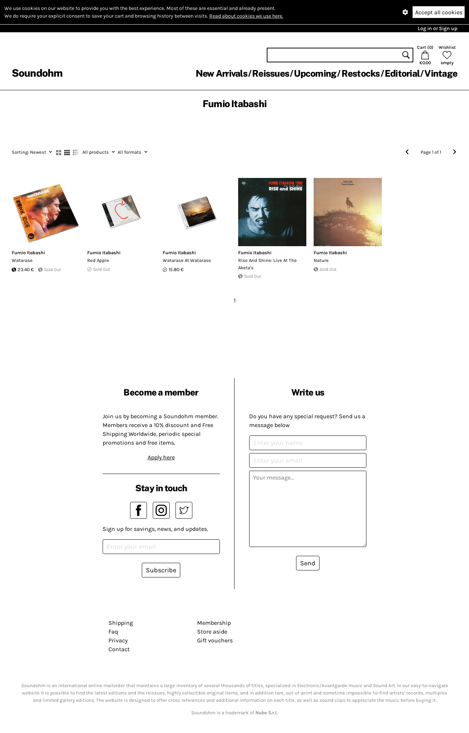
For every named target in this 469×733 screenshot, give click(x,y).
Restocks (360, 73)
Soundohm (37, 73)
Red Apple (98, 260)
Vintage (440, 73)
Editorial (402, 73)
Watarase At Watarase (187, 260)
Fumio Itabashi (28, 252)
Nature (321, 260)
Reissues (270, 73)
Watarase (22, 260)
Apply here (161, 457)
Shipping (120, 622)
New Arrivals (221, 73)
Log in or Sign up (437, 28)
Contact (119, 649)
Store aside (212, 631)
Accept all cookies (438, 12)
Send (307, 563)
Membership (214, 622)
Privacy (118, 640)
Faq (113, 631)
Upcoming (315, 73)
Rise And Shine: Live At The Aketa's (267, 264)
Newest (32, 152)
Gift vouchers (215, 640)
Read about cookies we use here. (246, 16)
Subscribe (161, 570)
